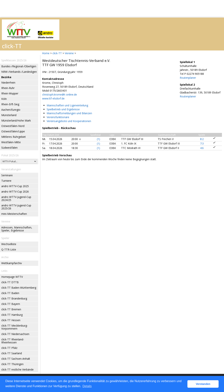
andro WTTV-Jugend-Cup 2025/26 (16, 207)
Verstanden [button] (203, 383)
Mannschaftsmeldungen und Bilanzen (69, 113)
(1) (98, 139)
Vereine (69, 53)
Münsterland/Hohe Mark (16, 120)
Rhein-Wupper (9, 93)
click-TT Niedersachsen (15, 334)
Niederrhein (8, 82)
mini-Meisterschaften (14, 214)
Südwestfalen (9, 147)
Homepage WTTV (12, 277)
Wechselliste (8, 244)
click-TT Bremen (11, 309)
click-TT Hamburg (12, 314)
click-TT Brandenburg (14, 298)
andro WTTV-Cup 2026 (15, 191)
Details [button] (87, 386)
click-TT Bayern (10, 304)
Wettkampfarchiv (11, 263)
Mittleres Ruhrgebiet (13, 137)
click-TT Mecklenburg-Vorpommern (14, 327)
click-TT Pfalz (9, 348)
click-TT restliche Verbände (17, 369)
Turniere (6, 180)
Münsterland (8, 115)
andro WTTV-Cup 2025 (15, 186)
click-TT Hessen (10, 320)
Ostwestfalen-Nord (12, 126)
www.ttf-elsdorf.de (53, 98)
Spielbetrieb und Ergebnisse (63, 109)
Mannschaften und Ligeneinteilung (67, 105)
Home (45, 53)
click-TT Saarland (11, 353)
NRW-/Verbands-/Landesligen (19, 71)
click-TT (57, 53)
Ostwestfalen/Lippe (13, 131)
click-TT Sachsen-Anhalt (15, 358)
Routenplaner (188, 77)
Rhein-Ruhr (8, 88)
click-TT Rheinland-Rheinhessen (12, 341)
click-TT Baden (10, 293)
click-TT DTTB (10, 282)
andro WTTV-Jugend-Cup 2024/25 (16, 198)
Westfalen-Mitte (11, 142)
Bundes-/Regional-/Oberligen (18, 66)
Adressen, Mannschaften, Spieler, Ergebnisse (16, 229)
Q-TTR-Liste (8, 249)
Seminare (7, 175)
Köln (4, 99)
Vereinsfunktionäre (58, 117)
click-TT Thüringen (12, 364)
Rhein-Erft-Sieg (10, 104)
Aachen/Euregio (10, 109)
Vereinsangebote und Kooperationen (69, 121)
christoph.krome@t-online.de (59, 94)
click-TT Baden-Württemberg (18, 287)
